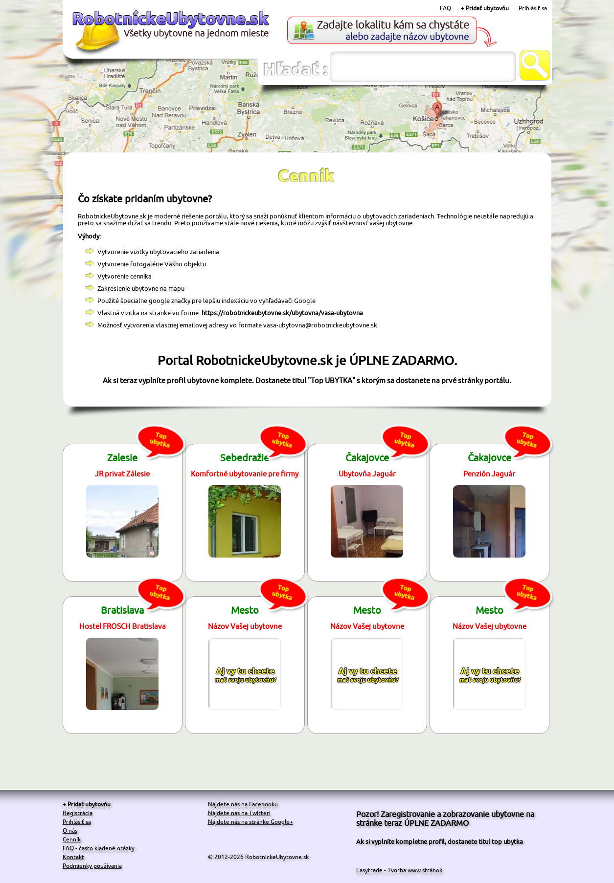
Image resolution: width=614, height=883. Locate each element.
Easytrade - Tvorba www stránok (399, 870)
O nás (70, 830)
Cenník (72, 839)
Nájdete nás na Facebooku (243, 804)
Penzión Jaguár (489, 474)
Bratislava (122, 610)
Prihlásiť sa (533, 8)
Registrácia (77, 813)
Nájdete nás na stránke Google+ (250, 821)
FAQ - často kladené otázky (99, 848)
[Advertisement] (307, 119)
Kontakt (73, 857)
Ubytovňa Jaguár (367, 474)
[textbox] (423, 66)
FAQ (445, 8)
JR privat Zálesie (122, 474)
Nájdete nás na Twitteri (239, 813)
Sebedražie (244, 457)
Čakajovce (367, 457)
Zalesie (122, 457)
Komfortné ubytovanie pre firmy (244, 474)
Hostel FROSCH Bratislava (122, 626)
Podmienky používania (92, 865)
